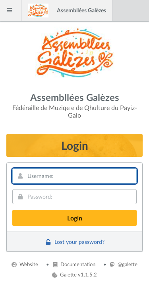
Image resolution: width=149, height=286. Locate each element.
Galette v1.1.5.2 (74, 274)
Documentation (74, 264)
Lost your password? (74, 241)
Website (25, 264)
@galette (123, 264)
